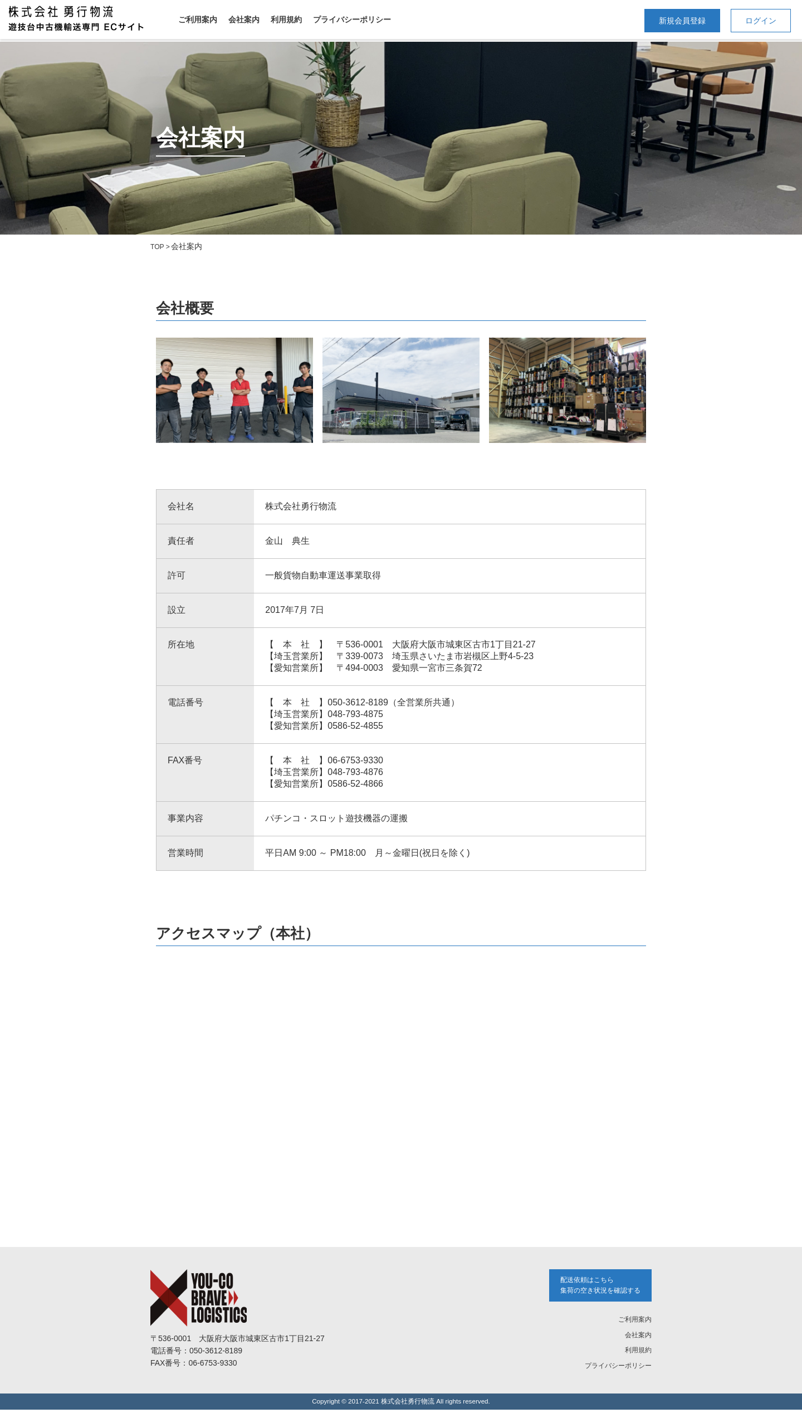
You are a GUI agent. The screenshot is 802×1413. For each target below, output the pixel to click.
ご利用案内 (197, 19)
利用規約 (286, 19)
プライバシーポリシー (352, 19)
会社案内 (244, 19)
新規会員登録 (682, 20)
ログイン (760, 20)
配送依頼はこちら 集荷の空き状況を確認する (593, 1287)
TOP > (161, 246)
